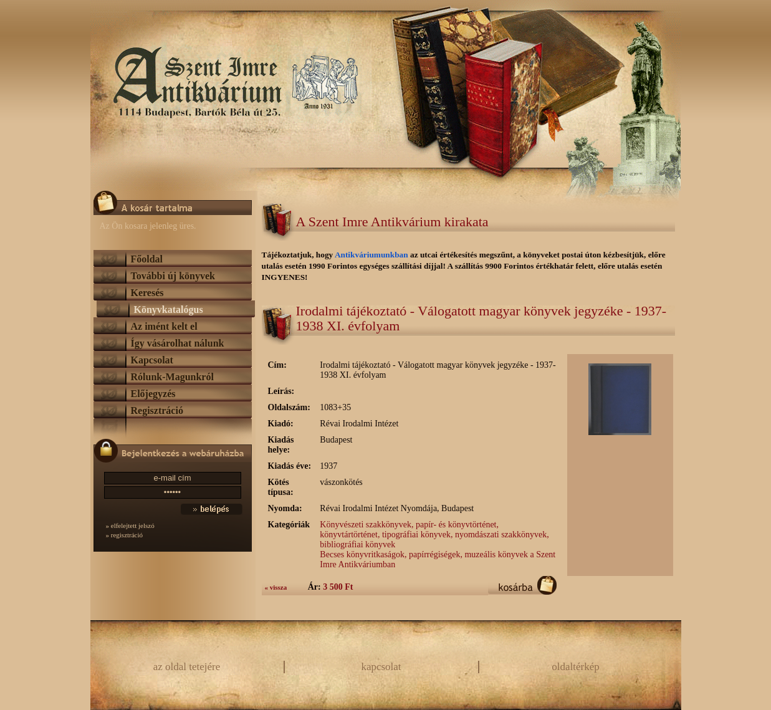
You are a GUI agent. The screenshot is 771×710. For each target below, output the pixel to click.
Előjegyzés (153, 393)
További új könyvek (173, 276)
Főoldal (147, 259)
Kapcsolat (152, 360)
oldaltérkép (575, 667)
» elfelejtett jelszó (130, 525)
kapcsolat (381, 667)
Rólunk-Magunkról (172, 377)
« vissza (276, 587)
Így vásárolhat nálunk (177, 343)
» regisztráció (124, 535)
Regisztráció (157, 410)
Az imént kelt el (164, 326)
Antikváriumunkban (372, 254)
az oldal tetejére (187, 667)
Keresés (147, 292)
